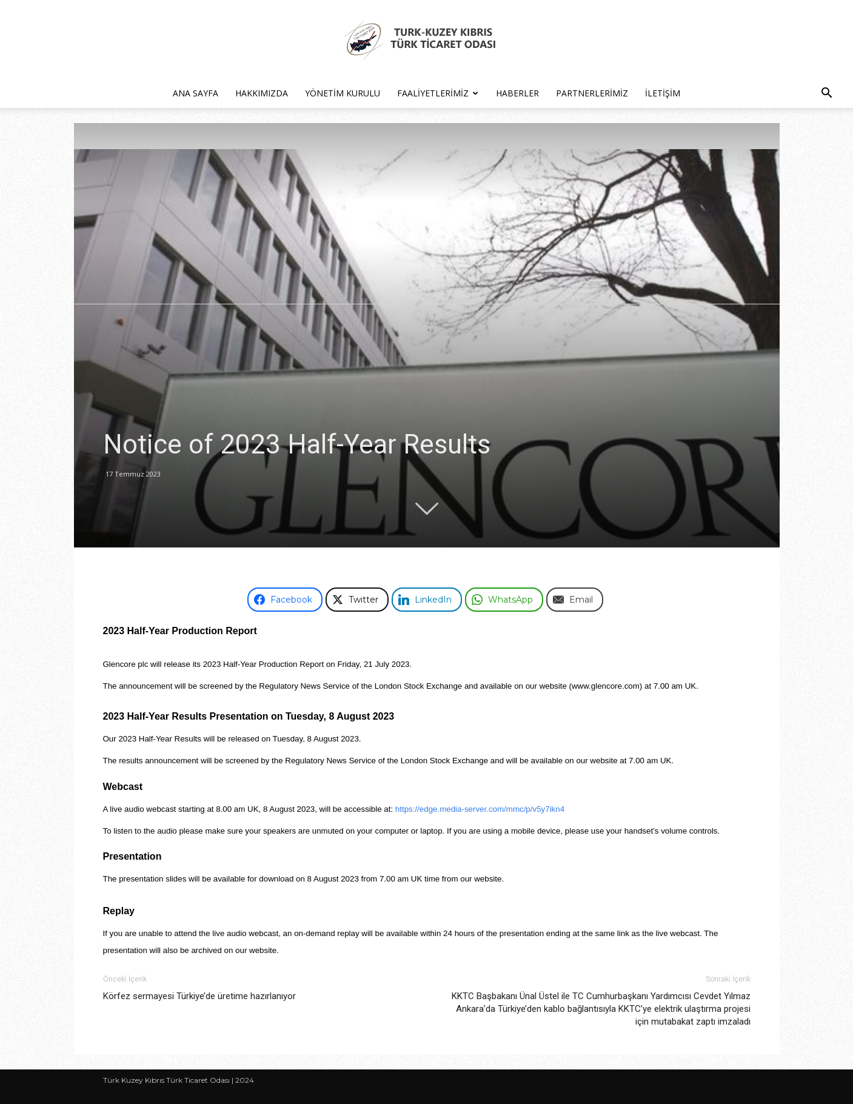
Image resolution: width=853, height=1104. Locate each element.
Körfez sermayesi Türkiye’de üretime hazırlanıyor (199, 996)
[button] (826, 94)
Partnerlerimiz (592, 93)
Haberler (517, 93)
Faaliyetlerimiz (437, 93)
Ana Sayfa (195, 93)
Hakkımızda (261, 93)
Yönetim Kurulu (342, 93)
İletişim (662, 93)
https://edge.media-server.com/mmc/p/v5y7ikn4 (479, 809)
